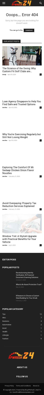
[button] (4, 3)
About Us (36, 386)
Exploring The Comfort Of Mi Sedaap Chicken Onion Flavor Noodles (18, 170)
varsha (4, 107)
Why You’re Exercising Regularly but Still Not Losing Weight (21, 136)
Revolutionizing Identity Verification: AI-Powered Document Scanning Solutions (27, 275)
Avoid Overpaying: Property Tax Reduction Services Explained (19, 204)
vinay (4, 74)
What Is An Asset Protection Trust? (29, 284)
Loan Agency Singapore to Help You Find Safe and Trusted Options (21, 103)
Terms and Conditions (23, 386)
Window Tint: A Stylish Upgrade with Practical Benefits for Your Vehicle (19, 239)
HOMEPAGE (29, 30)
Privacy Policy (9, 386)
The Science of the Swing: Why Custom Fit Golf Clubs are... (19, 70)
